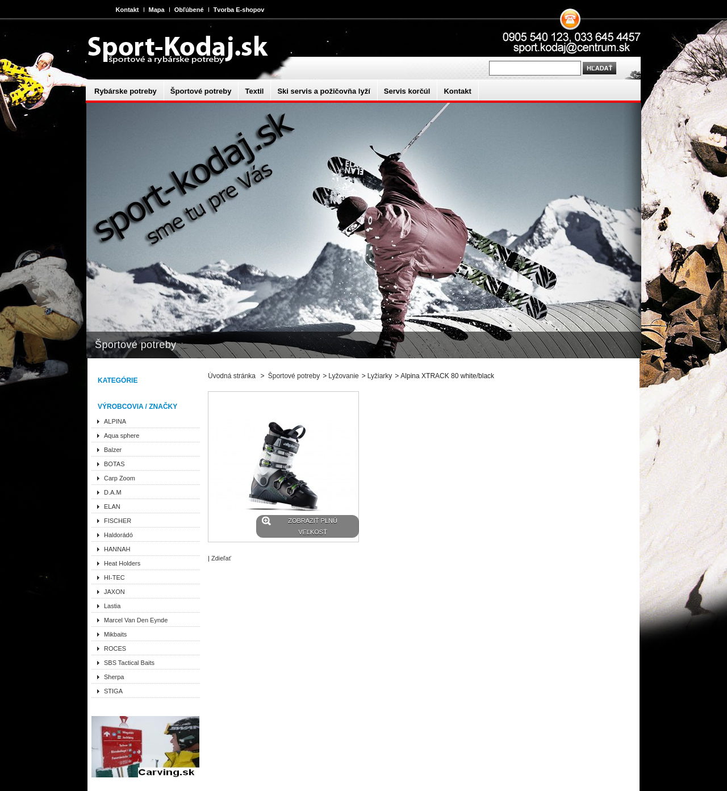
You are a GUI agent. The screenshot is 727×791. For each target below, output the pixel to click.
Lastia (112, 605)
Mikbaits (115, 634)
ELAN (112, 506)
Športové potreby (201, 91)
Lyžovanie (343, 376)
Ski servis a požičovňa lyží (323, 91)
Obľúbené (189, 9)
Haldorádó (118, 534)
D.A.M (113, 492)
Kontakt (127, 9)
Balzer (113, 449)
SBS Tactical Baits (129, 662)
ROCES (115, 648)
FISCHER (117, 520)
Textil (254, 91)
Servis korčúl (407, 91)
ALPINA (115, 421)
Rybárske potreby (125, 91)
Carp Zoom (119, 478)
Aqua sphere (121, 435)
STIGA (113, 691)
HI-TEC (114, 577)
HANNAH (117, 549)
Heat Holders (122, 563)
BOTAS (114, 464)
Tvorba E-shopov (239, 9)
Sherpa (114, 676)
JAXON (114, 591)
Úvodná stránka (232, 376)
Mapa (157, 9)
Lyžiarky (379, 376)
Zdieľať (221, 558)
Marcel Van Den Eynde (136, 620)
